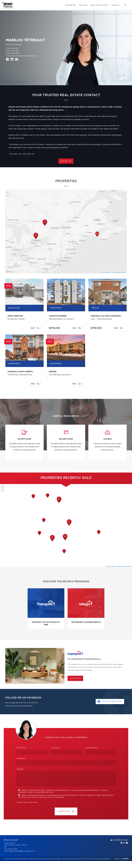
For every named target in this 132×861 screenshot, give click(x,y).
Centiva (125, 858)
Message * (20, 769)
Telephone (21, 758)
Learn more (75, 678)
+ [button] (7, 192)
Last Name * (55, 748)
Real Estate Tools (99, 5)
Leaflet (102, 272)
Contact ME (66, 811)
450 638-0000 (14, 53)
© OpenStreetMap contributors (118, 272)
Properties (70, 5)
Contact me (66, 161)
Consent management (103, 858)
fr (125, 5)
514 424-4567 (13, 51)
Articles (83, 5)
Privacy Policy (22, 802)
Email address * (92, 748)
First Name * (21, 748)
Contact (115, 5)
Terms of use (33, 802)
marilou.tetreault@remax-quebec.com (21, 56)
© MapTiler (107, 272)
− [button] (7, 195)
